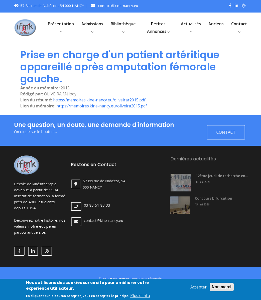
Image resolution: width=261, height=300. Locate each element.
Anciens (216, 24)
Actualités (191, 27)
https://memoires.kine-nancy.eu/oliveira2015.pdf (101, 106)
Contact (239, 27)
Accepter (198, 288)
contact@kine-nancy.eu (114, 5)
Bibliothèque (123, 27)
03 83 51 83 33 (101, 205)
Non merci (221, 288)
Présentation (61, 27)
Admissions (92, 27)
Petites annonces (158, 27)
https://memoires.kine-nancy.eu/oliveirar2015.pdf (99, 100)
